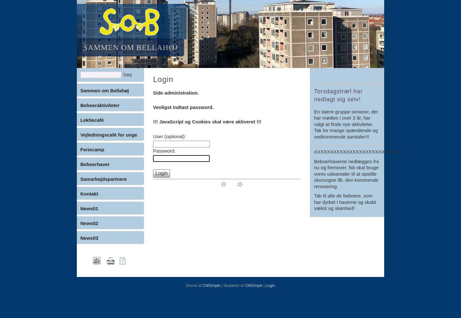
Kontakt (89, 194)
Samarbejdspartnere (103, 179)
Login (270, 285)
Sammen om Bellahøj (104, 90)
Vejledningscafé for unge (108, 135)
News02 (89, 223)
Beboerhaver (95, 164)
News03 (89, 238)
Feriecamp (92, 149)
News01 (89, 208)
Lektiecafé (92, 120)
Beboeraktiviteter (100, 105)
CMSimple (211, 285)
